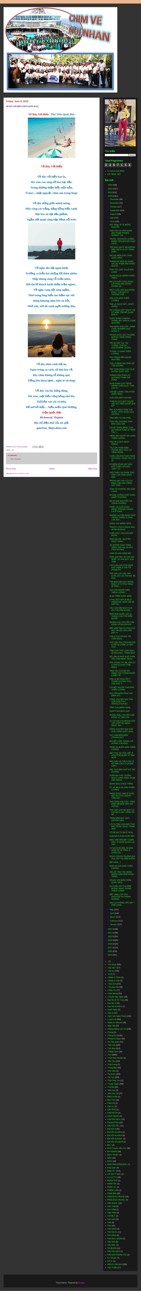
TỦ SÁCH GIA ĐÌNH (115, 171)
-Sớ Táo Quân (113, 1042)
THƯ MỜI (111, 1242)
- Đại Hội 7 (111, 968)
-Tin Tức (110, 1077)
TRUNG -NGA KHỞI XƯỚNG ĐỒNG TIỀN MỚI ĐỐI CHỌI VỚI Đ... (122, 241)
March (113, 917)
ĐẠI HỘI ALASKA (114, 1135)
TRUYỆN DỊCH (113, 1251)
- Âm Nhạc (111, 965)
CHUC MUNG (113, 1116)
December (114, 199)
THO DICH (111, 1229)
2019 (110, 940)
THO (109, 1222)
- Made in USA (113, 981)
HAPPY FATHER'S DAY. (120, 711)
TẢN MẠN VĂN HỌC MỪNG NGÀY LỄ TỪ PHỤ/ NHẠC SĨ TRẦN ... (122, 584)
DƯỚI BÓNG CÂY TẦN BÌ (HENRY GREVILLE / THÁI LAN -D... (122, 385)
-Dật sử (110, 1013)
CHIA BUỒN (112, 1113)
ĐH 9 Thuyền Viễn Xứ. (116, 1148)
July (112, 218)
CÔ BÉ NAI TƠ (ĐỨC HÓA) (121, 832)
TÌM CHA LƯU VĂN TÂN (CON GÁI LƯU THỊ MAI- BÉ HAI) (123, 575)
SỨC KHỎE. (112, 1203)
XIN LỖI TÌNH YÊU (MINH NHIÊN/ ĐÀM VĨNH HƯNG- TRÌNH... (122, 874)
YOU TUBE (112, 1268)
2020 (110, 936)
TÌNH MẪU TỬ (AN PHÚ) (120, 418)
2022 (110, 929)
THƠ (109, 1226)
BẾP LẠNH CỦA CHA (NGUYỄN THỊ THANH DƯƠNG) (120, 896)
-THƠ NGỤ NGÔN (115, 1058)
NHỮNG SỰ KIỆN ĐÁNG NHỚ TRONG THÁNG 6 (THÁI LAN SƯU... (122, 517)
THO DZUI (111, 1235)
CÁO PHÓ (111, 1110)
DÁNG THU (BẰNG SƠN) (120, 523)
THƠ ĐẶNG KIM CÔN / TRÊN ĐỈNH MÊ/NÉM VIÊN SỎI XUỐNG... (122, 804)
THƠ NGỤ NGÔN (114, 1239)
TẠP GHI (111, 1219)
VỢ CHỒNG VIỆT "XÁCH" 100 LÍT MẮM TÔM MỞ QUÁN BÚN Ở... (122, 312)
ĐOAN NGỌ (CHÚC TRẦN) (121, 784)
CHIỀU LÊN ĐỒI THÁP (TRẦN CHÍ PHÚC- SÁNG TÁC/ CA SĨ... (122, 458)
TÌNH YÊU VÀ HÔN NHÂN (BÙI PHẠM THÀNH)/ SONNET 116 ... (121, 233)
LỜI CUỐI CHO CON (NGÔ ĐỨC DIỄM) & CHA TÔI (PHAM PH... (121, 567)
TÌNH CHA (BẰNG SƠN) (120, 708)
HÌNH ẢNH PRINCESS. (117, 1164)
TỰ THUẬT (112, 1258)
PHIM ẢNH (111, 1193)
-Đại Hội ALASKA (114, 1006)
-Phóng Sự (111, 1035)
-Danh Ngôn (112, 1010)
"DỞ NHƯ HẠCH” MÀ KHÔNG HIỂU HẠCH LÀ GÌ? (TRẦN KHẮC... (122, 249)
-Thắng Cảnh (112, 1052)
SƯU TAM (111, 1206)
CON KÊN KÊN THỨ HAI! (120, 398)
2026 (110, 185)
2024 (110, 192)
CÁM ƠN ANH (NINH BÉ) (120, 553)
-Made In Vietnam (114, 1023)
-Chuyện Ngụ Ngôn (115, 997)
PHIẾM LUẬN (112, 1190)
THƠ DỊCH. (112, 1232)
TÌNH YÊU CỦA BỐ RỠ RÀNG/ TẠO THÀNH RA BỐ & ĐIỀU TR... (122, 673)
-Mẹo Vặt (111, 1026)
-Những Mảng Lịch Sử (116, 1029)
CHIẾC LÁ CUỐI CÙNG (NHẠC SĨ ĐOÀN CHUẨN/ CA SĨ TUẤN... (121, 509)
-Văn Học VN (112, 1093)
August (113, 214)
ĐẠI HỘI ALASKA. (115, 1139)
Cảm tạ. (110, 1106)
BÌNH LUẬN (112, 1097)
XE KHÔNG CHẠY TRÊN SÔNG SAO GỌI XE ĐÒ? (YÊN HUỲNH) (121, 547)
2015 (110, 955)
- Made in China (114, 977)
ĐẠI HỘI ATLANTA (115, 1142)
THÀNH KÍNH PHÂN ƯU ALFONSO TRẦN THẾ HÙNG (120, 377)
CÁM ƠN (111, 1103)
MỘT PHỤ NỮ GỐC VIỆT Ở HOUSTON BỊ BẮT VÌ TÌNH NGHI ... (122, 755)
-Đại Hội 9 (111, 1003)
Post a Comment (16, 459)
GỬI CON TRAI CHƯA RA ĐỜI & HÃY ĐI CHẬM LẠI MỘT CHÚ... (122, 644)
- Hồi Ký (110, 971)
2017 (110, 948)
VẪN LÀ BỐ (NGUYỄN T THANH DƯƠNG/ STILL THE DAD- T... (121, 681)
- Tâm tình (111, 984)
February (114, 921)
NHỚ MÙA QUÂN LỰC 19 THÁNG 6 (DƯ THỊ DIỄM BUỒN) (121, 616)
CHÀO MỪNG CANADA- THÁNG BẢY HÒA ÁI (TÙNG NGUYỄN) (123, 320)
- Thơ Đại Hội (113, 987)
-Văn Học (111, 1090)
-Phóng (110, 1032)
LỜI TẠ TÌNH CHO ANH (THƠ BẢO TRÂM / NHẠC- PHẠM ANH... (122, 826)
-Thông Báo (112, 1068)
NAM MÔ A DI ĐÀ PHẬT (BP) (122, 836)
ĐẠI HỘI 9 (111, 1129)
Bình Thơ (111, 1100)
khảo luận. (111, 1168)
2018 (110, 944)
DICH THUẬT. (113, 1155)
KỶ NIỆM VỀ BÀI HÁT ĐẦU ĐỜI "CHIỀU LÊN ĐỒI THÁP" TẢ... (121, 466)
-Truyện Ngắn (113, 1084)
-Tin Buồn (111, 1074)
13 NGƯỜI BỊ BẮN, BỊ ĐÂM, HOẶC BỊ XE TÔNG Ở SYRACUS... (121, 850)
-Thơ (12, 450)
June (112, 221)
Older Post (92, 469)
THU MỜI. (111, 1245)
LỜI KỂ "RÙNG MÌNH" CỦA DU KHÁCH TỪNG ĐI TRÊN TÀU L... (122, 430)
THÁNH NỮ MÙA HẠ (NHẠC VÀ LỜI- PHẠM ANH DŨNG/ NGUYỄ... (122, 263)
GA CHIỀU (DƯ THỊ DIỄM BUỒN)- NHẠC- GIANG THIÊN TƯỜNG (120, 888)
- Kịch (109, 974)
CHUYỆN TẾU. (113, 1126)
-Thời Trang (112, 1065)
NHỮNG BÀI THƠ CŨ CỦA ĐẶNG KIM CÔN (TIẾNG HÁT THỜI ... (121, 483)
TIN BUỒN (111, 1248)
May (112, 910)
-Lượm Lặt (111, 1019)
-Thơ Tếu (111, 1061)
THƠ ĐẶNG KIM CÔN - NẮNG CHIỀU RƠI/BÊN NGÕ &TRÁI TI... (122, 329)
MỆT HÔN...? (115, 862)
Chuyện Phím (113, 1123)
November (114, 203)
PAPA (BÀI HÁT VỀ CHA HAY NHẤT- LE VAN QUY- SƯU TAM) (122, 559)
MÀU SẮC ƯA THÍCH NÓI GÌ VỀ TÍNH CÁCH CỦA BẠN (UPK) (122, 763)
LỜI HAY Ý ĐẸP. (114, 1174)
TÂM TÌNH (111, 1213)
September (115, 210)
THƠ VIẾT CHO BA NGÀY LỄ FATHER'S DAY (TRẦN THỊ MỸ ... (122, 812)
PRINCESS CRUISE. (116, 1200)
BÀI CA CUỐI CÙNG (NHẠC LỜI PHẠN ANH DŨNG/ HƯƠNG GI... (122, 284)
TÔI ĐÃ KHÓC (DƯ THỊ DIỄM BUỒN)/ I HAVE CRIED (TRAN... (122, 337)
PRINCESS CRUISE (116, 1197)
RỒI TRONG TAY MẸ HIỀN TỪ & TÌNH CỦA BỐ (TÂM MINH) (122, 665)
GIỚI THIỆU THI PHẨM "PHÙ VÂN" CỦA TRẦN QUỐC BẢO (122, 475)
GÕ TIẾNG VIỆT (114, 174)
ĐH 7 (109, 1145)
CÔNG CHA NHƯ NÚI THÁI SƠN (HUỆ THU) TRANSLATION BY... (121, 701)
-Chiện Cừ (111, 990)
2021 (110, 933)
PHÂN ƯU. (111, 1187)
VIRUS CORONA (114, 1264)
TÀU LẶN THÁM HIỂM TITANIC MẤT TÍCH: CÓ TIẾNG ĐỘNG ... (121, 450)
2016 (110, 951)
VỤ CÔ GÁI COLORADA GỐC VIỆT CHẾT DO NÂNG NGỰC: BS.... (122, 723)
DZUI (109, 1158)
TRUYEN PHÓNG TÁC (117, 1255)
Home (52, 469)
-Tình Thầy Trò (113, 1081)
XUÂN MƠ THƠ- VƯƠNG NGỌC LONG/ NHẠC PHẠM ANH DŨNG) (122, 777)
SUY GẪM (111, 1210)
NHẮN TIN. (112, 1184)
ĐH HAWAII (112, 1152)
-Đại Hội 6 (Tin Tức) (115, 1000)
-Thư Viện (111, 1071)
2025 (110, 189)
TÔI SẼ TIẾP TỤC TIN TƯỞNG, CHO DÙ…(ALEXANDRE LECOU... (121, 345)
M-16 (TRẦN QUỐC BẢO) (121, 596)
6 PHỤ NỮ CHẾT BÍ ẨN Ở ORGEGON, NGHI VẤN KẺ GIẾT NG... (122, 602)
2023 (110, 196)
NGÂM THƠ (112, 1181)
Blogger (81, 1283)
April (112, 913)
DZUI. (109, 1161)
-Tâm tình (111, 1045)
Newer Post (11, 469)
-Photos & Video (114, 1039)
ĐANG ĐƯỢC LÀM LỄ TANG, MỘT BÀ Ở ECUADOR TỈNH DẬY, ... (122, 796)
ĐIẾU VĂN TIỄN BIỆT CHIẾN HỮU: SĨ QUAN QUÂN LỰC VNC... (122, 842)
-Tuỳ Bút (110, 1087)
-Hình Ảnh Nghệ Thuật (116, 1016)
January (113, 924)
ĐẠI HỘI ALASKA (114, 1132)
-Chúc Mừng (112, 993)
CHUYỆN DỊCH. (114, 1119)
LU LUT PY (112, 1177)
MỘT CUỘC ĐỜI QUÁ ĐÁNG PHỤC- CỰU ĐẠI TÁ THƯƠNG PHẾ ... (122, 292)
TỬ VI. (110, 1261)
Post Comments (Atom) (21, 473)
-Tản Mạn (111, 1048)
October (113, 207)
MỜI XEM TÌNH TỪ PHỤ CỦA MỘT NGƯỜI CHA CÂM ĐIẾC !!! (122, 630)
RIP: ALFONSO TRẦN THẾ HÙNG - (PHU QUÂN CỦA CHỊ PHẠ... (122, 412)
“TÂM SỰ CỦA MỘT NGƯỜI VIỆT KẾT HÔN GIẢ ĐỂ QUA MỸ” (122, 403)
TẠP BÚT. (111, 1216)
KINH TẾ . (111, 1171)
